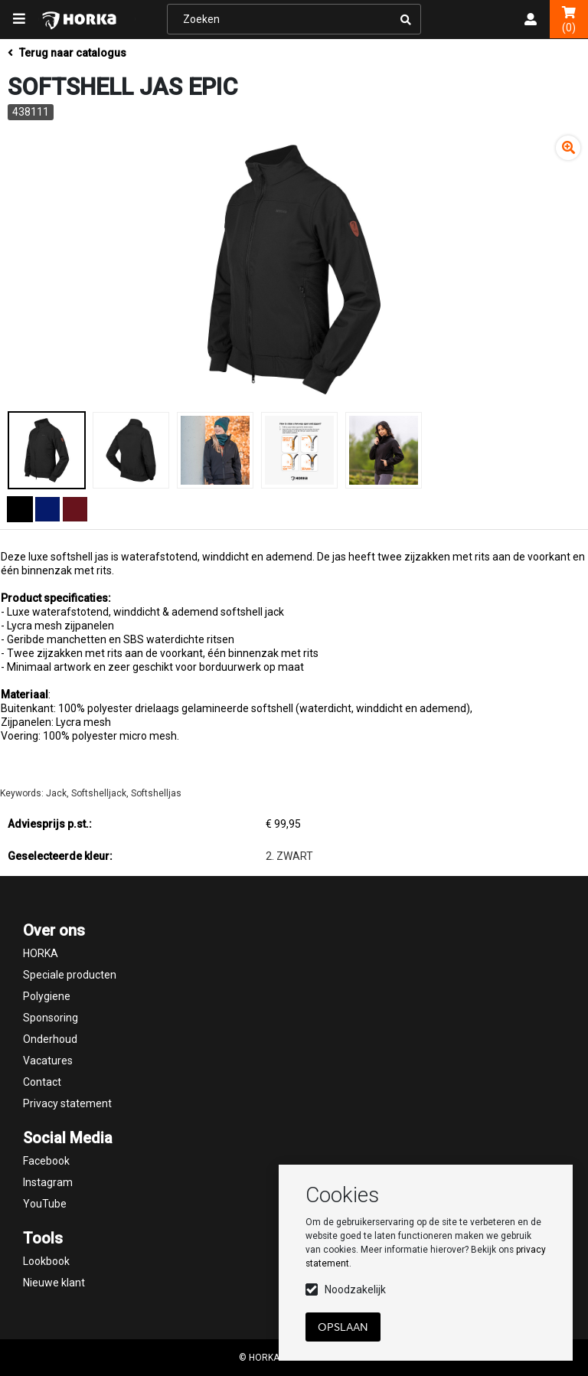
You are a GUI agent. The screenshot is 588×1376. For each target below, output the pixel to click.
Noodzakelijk (355, 1289)
